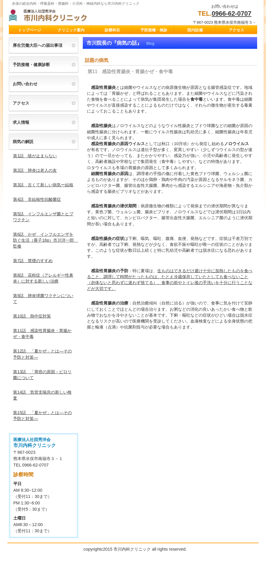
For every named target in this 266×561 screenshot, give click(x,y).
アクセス (21, 103)
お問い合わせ (25, 83)
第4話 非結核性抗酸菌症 (37, 199)
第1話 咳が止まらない (35, 155)
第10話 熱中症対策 (32, 316)
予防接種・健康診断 (31, 64)
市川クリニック (68, 15)
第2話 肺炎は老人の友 (35, 170)
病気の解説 (23, 141)
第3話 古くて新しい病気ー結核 (43, 184)
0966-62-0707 (231, 13)
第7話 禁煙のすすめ (33, 260)
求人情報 (21, 122)
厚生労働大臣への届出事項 (37, 45)
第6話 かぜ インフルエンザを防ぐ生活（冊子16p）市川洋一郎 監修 (45, 240)
